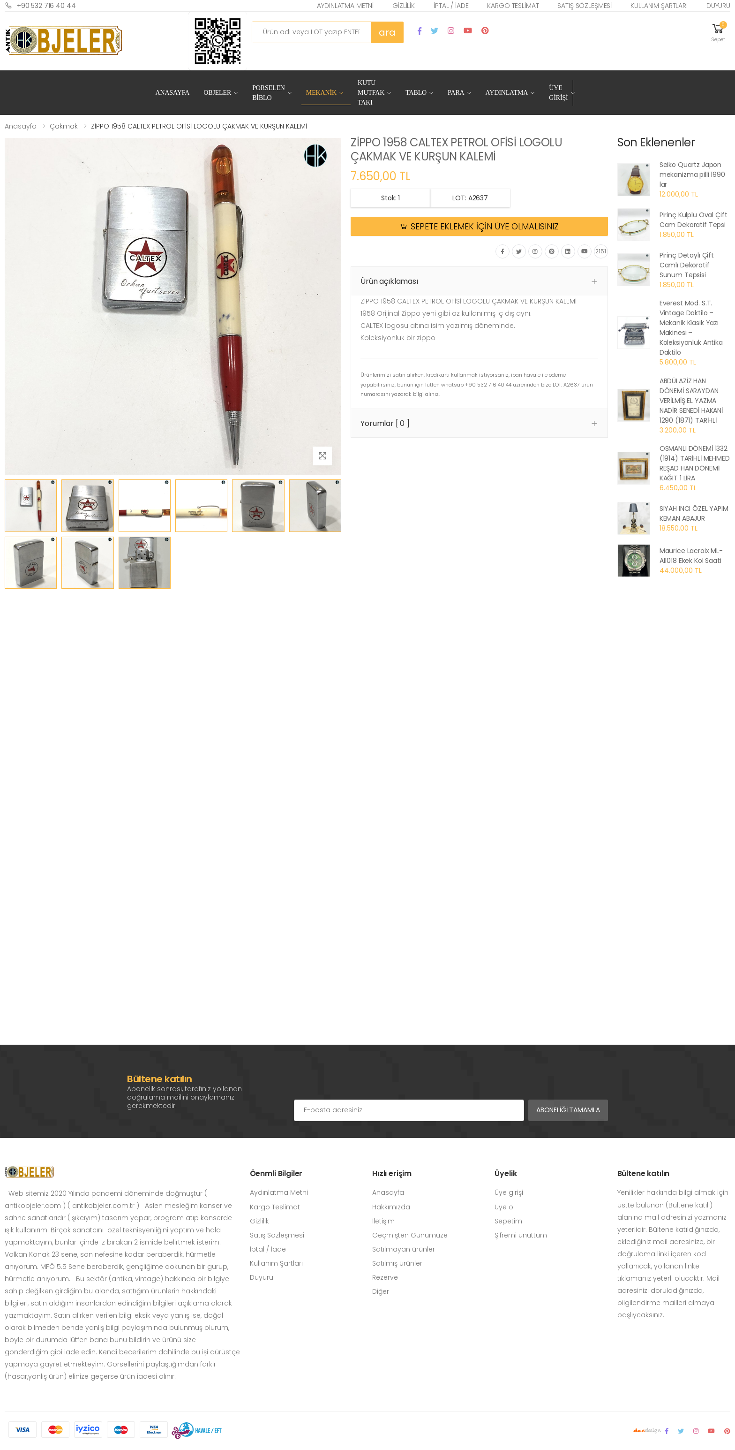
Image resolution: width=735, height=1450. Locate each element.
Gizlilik (403, 5)
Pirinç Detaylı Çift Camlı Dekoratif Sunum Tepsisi (687, 265)
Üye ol (505, 1207)
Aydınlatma (507, 92)
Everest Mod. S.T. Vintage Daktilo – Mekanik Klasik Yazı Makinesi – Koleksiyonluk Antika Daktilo (691, 327)
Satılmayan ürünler (403, 1249)
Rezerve (385, 1277)
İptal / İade (451, 5)
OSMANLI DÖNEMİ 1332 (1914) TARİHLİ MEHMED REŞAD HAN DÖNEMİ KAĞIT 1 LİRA (695, 463)
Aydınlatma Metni (345, 5)
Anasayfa (172, 92)
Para (456, 92)
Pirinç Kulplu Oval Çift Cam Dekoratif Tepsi (694, 219)
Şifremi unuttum (521, 1235)
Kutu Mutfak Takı (371, 92)
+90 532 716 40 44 (40, 5)
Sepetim (508, 1221)
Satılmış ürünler (397, 1263)
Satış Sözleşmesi (584, 5)
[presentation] (365, 1081)
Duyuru (718, 5)
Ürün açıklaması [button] (389, 281)
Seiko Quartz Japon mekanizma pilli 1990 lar (692, 174)
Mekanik (321, 92)
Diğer (380, 1291)
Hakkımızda (391, 1207)
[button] (718, 32)
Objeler (217, 92)
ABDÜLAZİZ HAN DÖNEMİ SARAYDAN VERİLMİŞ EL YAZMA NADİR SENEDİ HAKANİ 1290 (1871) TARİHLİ (691, 400)
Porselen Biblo (268, 92)
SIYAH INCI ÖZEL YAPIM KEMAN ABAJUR (694, 513)
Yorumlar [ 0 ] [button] (385, 423)
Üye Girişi (558, 92)
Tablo (416, 92)
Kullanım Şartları (659, 5)
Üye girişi (509, 1192)
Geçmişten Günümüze (410, 1235)
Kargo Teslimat (513, 5)
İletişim (383, 1221)
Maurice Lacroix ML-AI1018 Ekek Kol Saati (691, 555)
